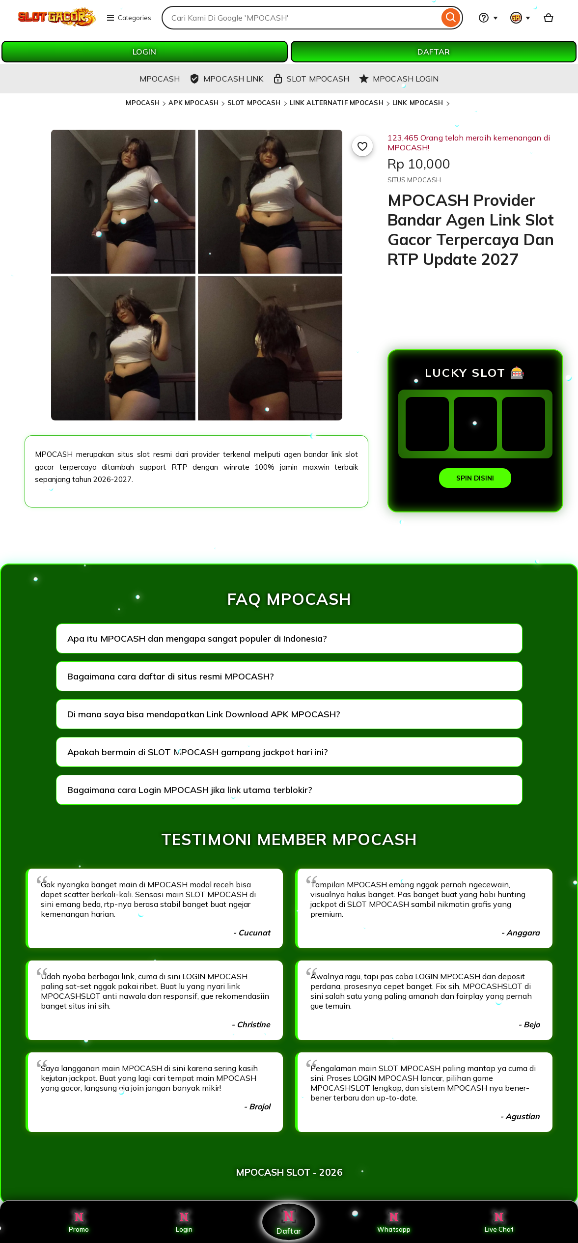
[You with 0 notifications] (520, 17)
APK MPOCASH (193, 103)
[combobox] (300, 17)
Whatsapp (394, 1222)
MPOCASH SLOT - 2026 (289, 1172)
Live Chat (499, 1222)
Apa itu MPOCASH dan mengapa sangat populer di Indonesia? (197, 638)
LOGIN (144, 51)
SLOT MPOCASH (254, 103)
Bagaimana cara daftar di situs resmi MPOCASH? (170, 676)
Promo (79, 1222)
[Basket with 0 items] (548, 17)
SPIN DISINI (475, 478)
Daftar (288, 1221)
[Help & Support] (488, 17)
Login (184, 1222)
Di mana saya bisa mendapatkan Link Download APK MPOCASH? (203, 714)
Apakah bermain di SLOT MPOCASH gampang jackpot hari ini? (197, 752)
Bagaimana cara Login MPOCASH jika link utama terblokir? (189, 789)
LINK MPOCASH (417, 103)
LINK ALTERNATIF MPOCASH (337, 103)
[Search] (451, 17)
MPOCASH (143, 103)
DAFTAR (433, 51)
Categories (128, 17)
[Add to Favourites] (362, 146)
